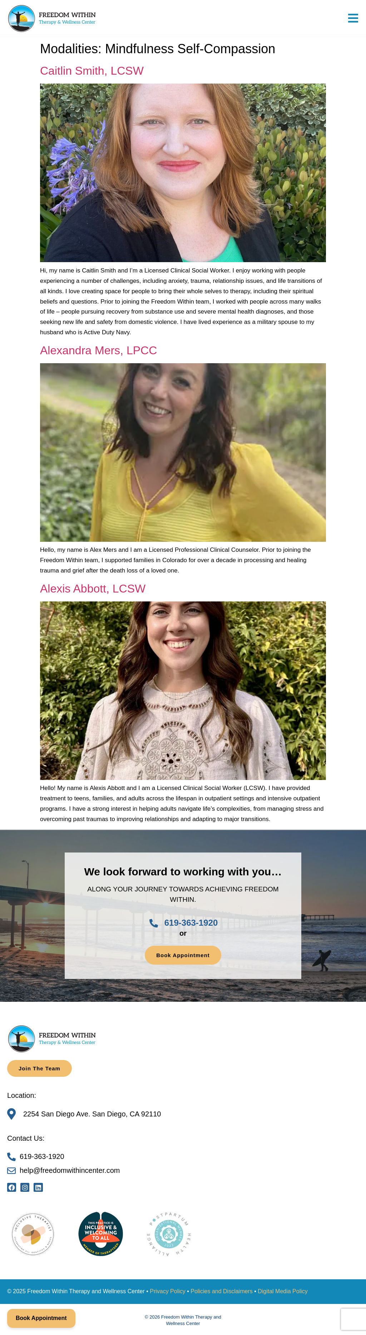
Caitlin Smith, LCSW (92, 70)
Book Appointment (41, 1318)
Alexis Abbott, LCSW (92, 588)
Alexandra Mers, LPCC (98, 350)
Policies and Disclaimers (221, 1291)
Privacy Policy (168, 1291)
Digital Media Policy (283, 1291)
